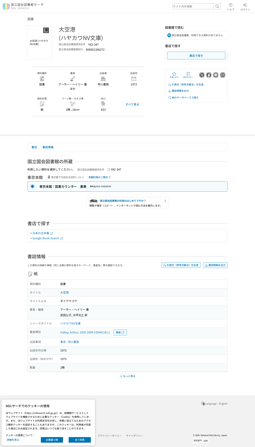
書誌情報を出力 (178, 91)
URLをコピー (188, 75)
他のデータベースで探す (183, 97)
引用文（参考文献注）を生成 (185, 84)
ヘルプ (230, 6)
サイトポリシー (134, 435)
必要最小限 (52, 439)
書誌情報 (48, 147)
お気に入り (174, 75)
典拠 (120, 332)
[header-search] (196, 6)
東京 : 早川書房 (69, 342)
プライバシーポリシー (109, 435)
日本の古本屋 (42, 233)
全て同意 (80, 439)
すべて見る (132, 104)
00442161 (101, 332)
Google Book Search (47, 238)
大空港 (64, 292)
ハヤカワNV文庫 (70, 323)
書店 (34, 147)
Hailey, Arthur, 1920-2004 (76, 332)
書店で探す (196, 55)
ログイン (245, 6)
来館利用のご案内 (100, 177)
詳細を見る (13, 439)
